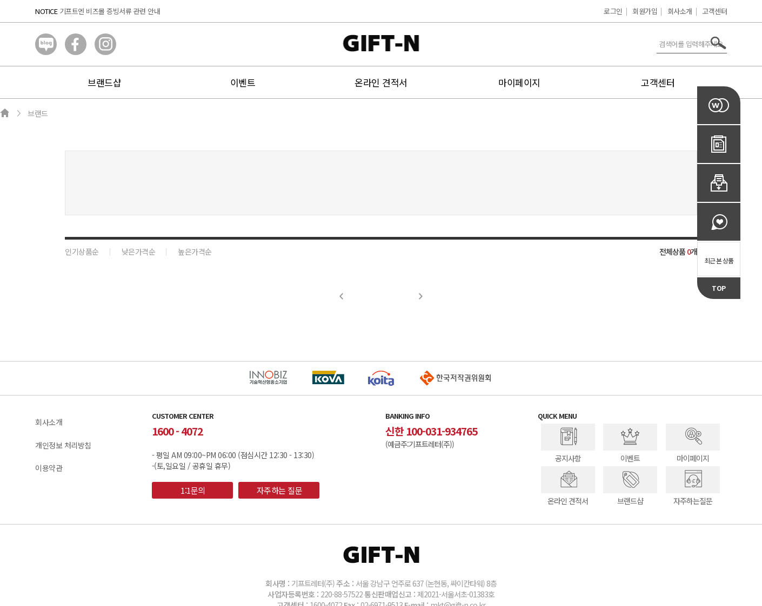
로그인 (613, 11)
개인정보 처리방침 (63, 445)
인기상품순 (82, 251)
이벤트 (243, 82)
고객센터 (714, 11)
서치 (718, 43)
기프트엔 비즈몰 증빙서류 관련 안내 (110, 11)
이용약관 (48, 467)
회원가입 (644, 11)
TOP (719, 287)
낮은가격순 (139, 251)
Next (421, 296)
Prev (341, 296)
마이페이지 (519, 82)
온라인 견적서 (381, 82)
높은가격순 (195, 251)
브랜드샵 (104, 82)
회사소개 (679, 11)
